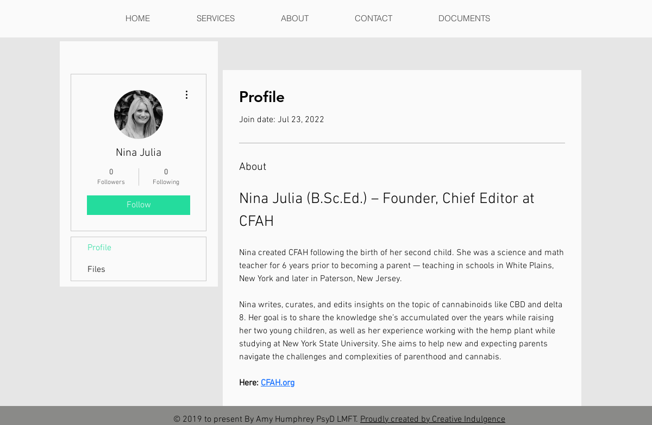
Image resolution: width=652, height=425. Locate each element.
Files (96, 269)
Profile (99, 248)
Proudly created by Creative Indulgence (432, 419)
